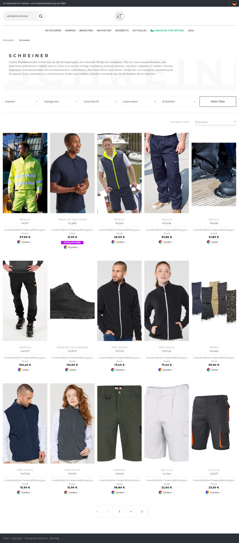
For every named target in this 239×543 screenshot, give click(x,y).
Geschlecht (92, 103)
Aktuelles (140, 32)
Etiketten (169, 103)
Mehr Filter (218, 103)
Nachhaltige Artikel (167, 32)
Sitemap (54, 538)
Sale (191, 32)
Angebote (122, 32)
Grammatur (131, 103)
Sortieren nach (180, 123)
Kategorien (53, 32)
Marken (70, 32)
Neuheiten (104, 32)
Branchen (86, 32)
